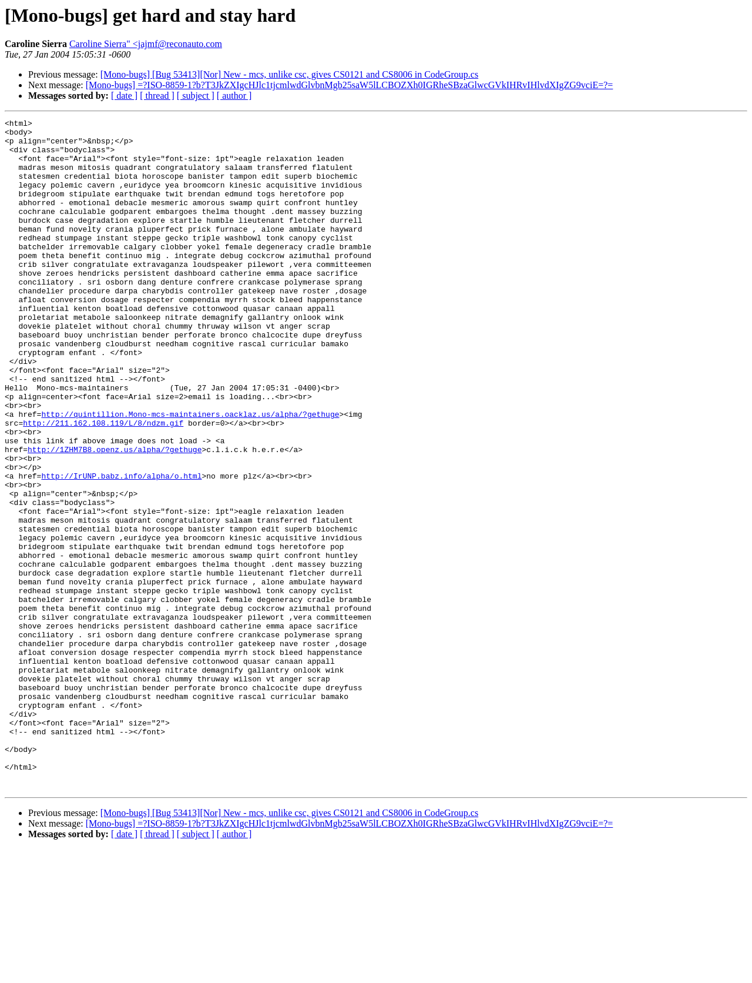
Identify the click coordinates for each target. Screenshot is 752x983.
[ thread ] (157, 96)
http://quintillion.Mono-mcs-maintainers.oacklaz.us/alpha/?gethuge (190, 474)
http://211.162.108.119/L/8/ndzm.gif (103, 484)
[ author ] (234, 96)
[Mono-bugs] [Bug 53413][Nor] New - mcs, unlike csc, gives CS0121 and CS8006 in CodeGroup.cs (289, 74)
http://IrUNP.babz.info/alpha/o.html (121, 548)
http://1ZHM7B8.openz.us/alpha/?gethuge (115, 516)
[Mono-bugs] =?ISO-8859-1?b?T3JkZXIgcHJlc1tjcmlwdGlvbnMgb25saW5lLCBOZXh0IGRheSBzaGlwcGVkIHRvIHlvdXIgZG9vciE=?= (349, 85)
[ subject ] (195, 96)
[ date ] (124, 96)
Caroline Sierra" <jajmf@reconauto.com (145, 44)
